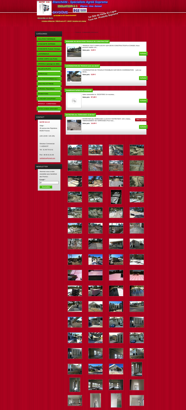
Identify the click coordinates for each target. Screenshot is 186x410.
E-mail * (42, 180)
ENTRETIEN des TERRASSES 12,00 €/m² (80, 115)
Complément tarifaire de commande (79, 90)
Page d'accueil (69, 32)
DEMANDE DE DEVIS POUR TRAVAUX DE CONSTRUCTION (87, 41)
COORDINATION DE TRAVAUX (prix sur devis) (82, 66)
